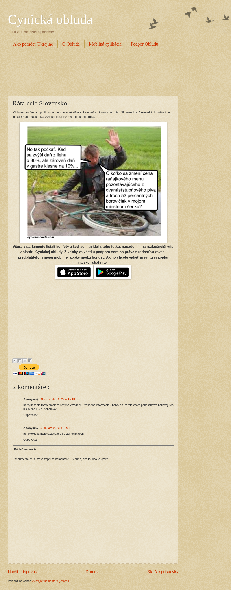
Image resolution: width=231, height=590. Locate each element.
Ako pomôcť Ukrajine (33, 44)
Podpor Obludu (144, 44)
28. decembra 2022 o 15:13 (57, 399)
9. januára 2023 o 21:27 (55, 428)
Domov (92, 572)
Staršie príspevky (162, 572)
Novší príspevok (22, 572)
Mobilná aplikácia (105, 44)
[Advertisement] (89, 71)
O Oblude (71, 44)
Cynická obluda (50, 19)
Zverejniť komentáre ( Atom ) (50, 581)
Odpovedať (30, 415)
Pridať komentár (25, 449)
